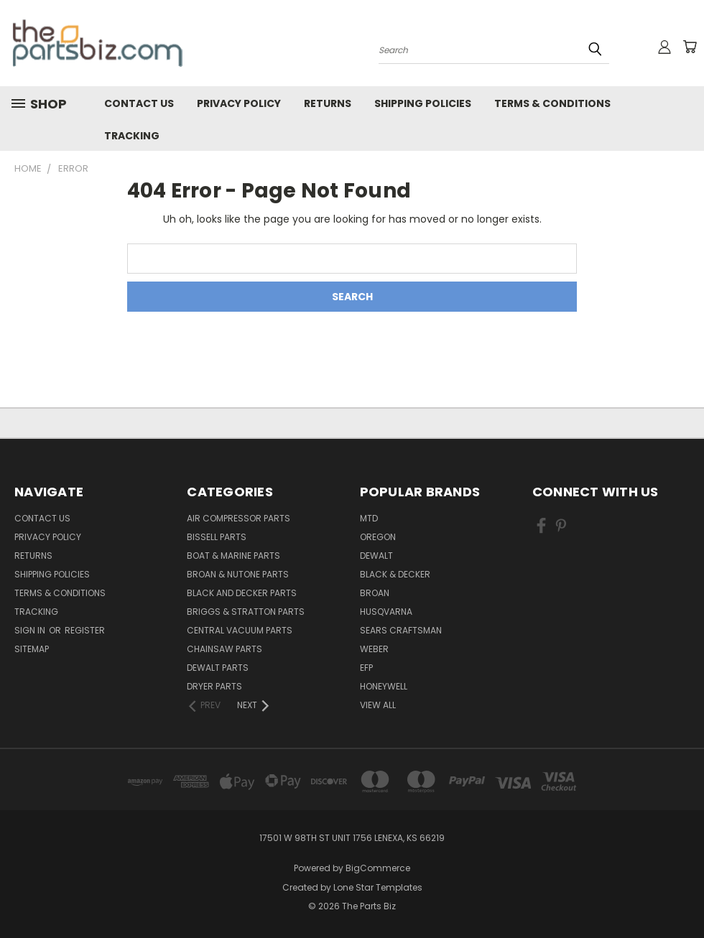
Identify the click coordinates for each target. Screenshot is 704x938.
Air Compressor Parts (238, 518)
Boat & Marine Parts (233, 555)
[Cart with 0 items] (689, 47)
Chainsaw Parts (224, 649)
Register (85, 630)
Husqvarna (386, 611)
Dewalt (376, 555)
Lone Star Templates (377, 887)
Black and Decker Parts (242, 593)
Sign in (30, 630)
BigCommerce (378, 868)
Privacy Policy (239, 103)
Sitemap (31, 649)
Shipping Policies (422, 103)
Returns (327, 103)
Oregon (378, 537)
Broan (374, 593)
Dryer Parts (214, 686)
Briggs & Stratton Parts (246, 611)
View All (378, 705)
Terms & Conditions (552, 103)
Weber (374, 649)
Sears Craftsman (401, 630)
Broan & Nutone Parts (238, 574)
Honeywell (383, 686)
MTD (369, 518)
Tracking (131, 136)
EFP (366, 667)
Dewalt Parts (218, 667)
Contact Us (139, 103)
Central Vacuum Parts (239, 630)
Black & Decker (395, 574)
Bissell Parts (216, 537)
